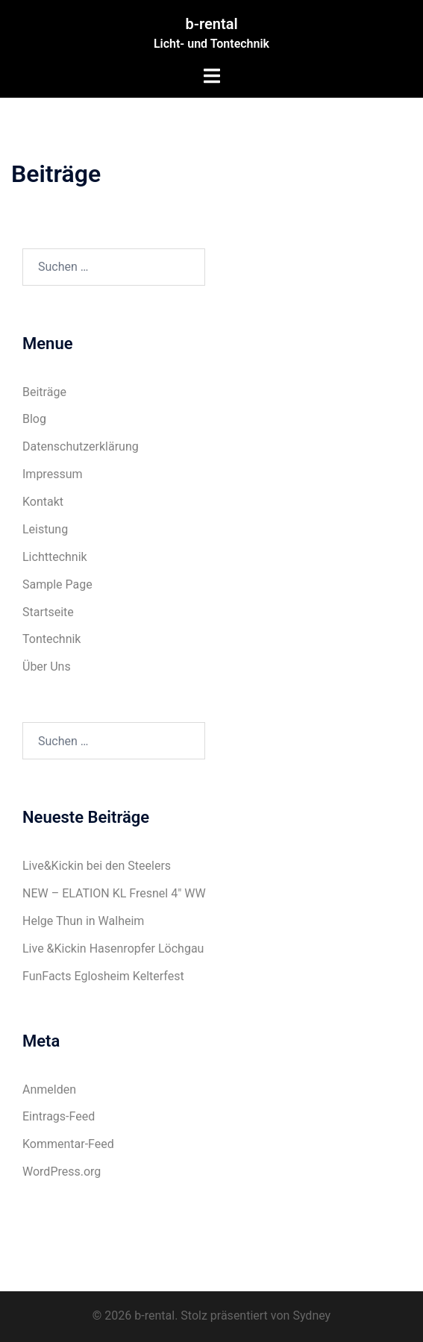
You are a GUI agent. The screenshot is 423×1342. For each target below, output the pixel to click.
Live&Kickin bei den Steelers (96, 866)
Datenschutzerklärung (80, 446)
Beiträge (44, 392)
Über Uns (46, 666)
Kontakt (42, 502)
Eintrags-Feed (58, 1116)
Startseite (48, 612)
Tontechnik (51, 639)
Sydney (311, 1315)
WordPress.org (61, 1171)
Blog (34, 419)
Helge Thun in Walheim (83, 921)
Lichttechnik (54, 557)
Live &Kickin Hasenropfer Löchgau (113, 948)
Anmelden (49, 1089)
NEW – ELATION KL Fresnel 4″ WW (114, 893)
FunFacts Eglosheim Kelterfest (103, 976)
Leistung (45, 529)
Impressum (52, 474)
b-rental (211, 24)
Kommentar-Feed (68, 1144)
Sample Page (57, 584)
